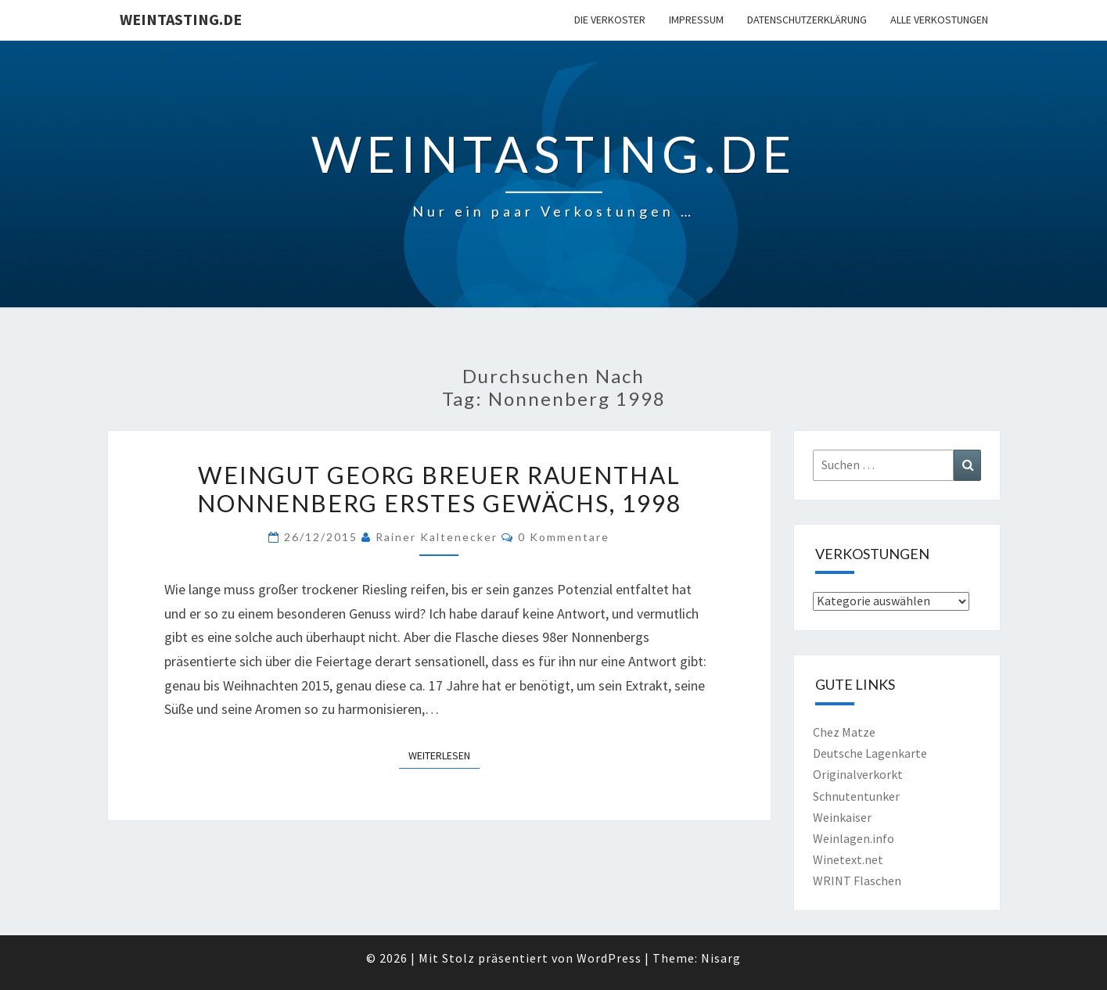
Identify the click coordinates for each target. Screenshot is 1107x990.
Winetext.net (848, 859)
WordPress (609, 958)
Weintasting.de (181, 19)
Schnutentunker (856, 796)
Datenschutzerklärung (807, 20)
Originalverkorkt (858, 774)
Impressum (696, 20)
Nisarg (721, 958)
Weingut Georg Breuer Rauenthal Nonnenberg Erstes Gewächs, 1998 (439, 489)
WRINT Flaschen (857, 880)
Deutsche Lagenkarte (870, 753)
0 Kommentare (563, 536)
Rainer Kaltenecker (437, 536)
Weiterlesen (444, 754)
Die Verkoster (609, 20)
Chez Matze (844, 732)
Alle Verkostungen (939, 20)
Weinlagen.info (853, 838)
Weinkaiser (842, 817)
